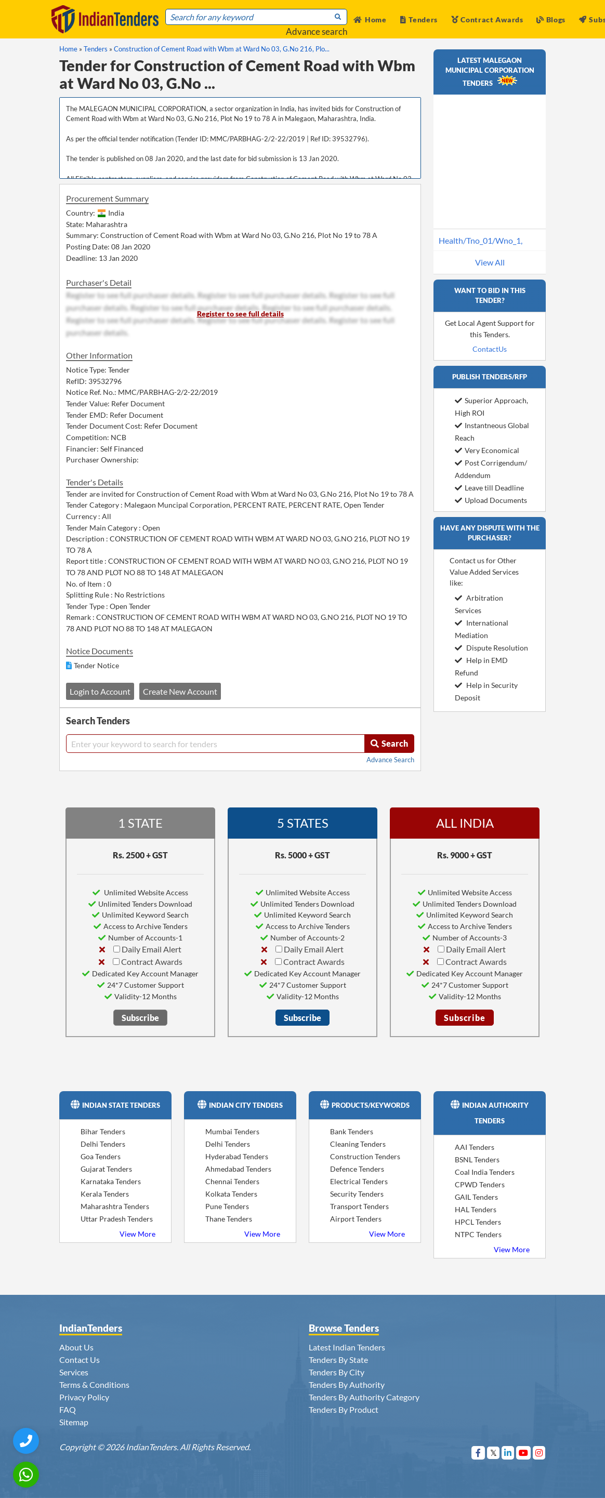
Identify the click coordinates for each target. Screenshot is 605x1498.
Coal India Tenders (485, 1172)
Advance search (316, 31)
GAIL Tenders (476, 1196)
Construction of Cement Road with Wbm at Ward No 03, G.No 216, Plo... (222, 49)
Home (370, 19)
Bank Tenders (351, 1131)
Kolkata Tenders (231, 1193)
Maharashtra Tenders (115, 1206)
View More (137, 1233)
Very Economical (487, 450)
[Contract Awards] (116, 961)
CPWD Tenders (480, 1184)
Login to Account (100, 691)
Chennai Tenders (232, 1181)
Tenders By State (338, 1359)
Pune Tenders (227, 1206)
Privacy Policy (84, 1397)
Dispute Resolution (491, 647)
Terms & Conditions (94, 1384)
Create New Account (180, 691)
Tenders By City (336, 1372)
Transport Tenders (359, 1206)
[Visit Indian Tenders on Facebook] (478, 1452)
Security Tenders (357, 1193)
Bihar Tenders (103, 1131)
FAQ (67, 1409)
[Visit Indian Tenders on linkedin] (508, 1452)
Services (73, 1372)
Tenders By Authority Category (364, 1397)
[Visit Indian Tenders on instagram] (539, 1452)
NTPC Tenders (478, 1234)
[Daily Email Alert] (116, 949)
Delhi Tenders (103, 1143)
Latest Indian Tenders (347, 1347)
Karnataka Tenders (111, 1181)
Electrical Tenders (359, 1181)
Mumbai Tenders (232, 1131)
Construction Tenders (365, 1156)
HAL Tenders (475, 1209)
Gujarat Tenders (106, 1168)
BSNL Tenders (477, 1159)
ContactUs (489, 348)
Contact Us (79, 1359)
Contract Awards (487, 19)
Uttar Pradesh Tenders (117, 1218)
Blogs (550, 19)
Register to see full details (240, 313)
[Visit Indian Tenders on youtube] (523, 1452)
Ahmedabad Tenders (238, 1168)
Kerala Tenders (105, 1193)
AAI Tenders (474, 1147)
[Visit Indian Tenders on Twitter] (493, 1452)
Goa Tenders (101, 1156)
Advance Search (390, 759)
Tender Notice (96, 665)
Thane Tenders (228, 1218)
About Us (76, 1347)
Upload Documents (491, 500)
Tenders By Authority (347, 1384)
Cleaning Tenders (358, 1143)
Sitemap (73, 1422)
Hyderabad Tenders (236, 1156)
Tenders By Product (343, 1409)
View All (490, 262)
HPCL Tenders (478, 1221)
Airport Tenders (356, 1218)
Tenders (419, 19)
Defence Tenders (357, 1168)
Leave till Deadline (489, 487)
